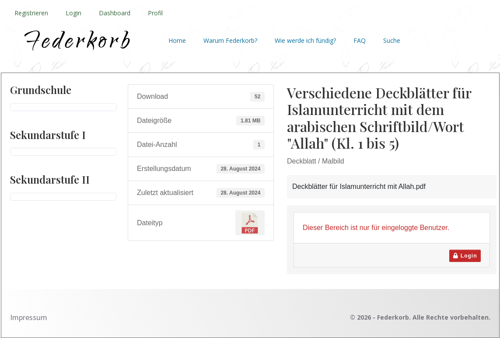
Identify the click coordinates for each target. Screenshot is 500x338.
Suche (391, 40)
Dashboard (114, 13)
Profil (155, 13)
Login (73, 13)
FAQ (359, 40)
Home (177, 40)
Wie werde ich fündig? (305, 40)
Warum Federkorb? (230, 40)
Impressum (28, 317)
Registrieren (31, 13)
